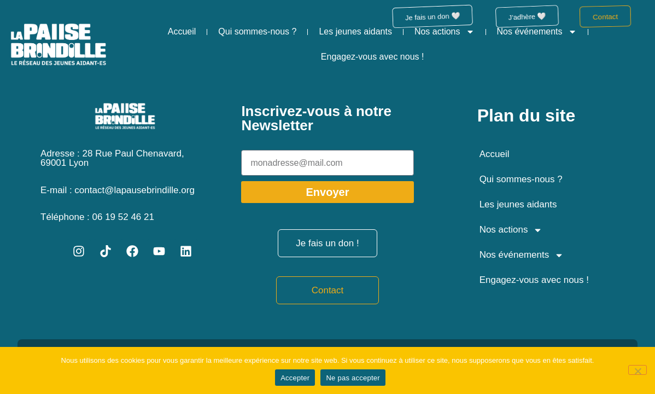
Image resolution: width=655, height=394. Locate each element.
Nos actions (444, 32)
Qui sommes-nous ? (257, 31)
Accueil (182, 31)
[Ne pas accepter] (637, 370)
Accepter (294, 378)
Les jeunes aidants (355, 31)
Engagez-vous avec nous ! (372, 56)
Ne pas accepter (352, 378)
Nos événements (537, 32)
